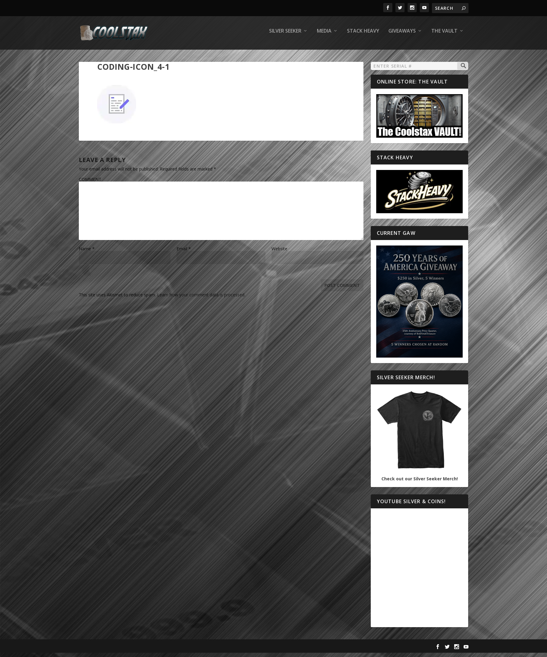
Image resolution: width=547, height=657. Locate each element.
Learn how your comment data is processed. (201, 299)
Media (324, 35)
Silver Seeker (285, 35)
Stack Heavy (363, 35)
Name (87, 253)
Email (184, 253)
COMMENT (90, 183)
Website (279, 253)
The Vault (444, 35)
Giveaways (402, 35)
